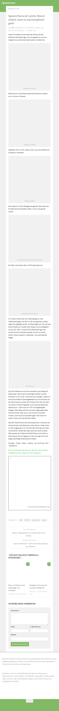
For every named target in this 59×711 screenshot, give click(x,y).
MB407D (27, 520)
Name (13, 627)
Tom (12, 28)
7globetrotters (8, 3)
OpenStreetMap (33, 507)
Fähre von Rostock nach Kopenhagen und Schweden (16, 587)
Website (13, 635)
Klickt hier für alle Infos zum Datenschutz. (16, 664)
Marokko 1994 (13, 9)
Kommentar (15, 610)
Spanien (44, 520)
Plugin (48, 507)
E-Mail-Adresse (35, 627)
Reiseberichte (36, 520)
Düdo (20, 520)
